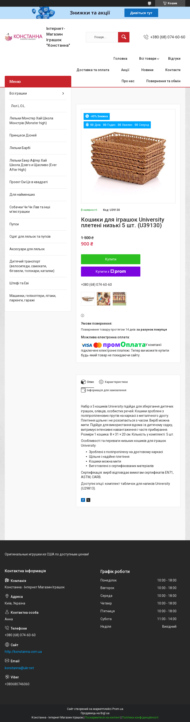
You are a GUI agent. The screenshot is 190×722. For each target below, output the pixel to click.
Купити (110, 259)
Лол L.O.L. (17, 106)
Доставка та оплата (92, 70)
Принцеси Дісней (23, 135)
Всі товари (147, 58)
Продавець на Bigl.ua (95, 713)
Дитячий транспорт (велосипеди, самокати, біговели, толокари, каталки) (32, 265)
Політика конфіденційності (140, 717)
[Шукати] (123, 37)
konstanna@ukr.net (19, 668)
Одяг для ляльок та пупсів (30, 236)
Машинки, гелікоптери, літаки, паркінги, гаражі (33, 298)
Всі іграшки (18, 93)
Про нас (128, 81)
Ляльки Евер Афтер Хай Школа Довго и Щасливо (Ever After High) (33, 165)
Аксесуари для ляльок (27, 249)
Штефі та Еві (19, 283)
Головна (120, 58)
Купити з (111, 271)
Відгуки (174, 58)
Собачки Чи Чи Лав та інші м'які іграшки (30, 209)
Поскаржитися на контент (102, 717)
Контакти (172, 70)
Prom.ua (117, 709)
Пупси (14, 224)
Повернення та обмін (163, 81)
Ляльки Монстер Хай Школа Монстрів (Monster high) (31, 120)
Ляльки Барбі (20, 148)
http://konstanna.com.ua (23, 652)
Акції (125, 70)
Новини (147, 70)
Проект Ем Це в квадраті (29, 182)
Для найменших (22, 194)
